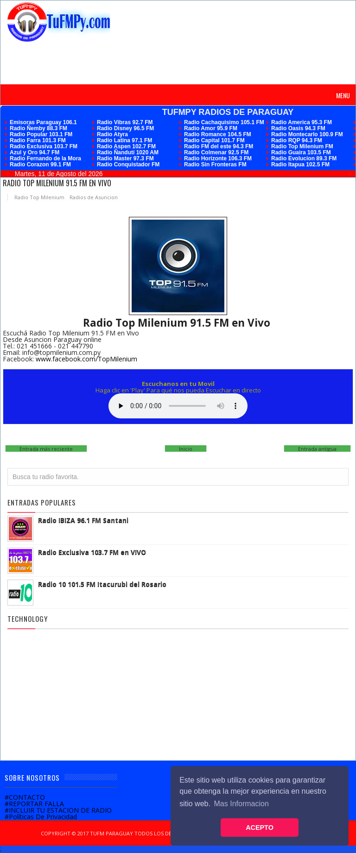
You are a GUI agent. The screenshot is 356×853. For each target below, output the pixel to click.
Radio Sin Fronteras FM (215, 164)
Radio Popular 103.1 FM (41, 134)
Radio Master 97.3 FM (125, 158)
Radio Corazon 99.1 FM (40, 164)
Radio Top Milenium (39, 197)
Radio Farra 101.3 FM (38, 140)
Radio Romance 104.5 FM (217, 134)
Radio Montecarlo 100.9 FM (307, 134)
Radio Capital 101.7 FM (214, 140)
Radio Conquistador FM (128, 164)
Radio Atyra (112, 134)
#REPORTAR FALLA (34, 803)
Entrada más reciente (46, 448)
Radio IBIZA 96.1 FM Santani (83, 520)
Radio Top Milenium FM (302, 146)
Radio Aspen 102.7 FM (126, 146)
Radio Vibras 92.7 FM (125, 122)
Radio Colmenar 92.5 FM (216, 152)
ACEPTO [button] (259, 827)
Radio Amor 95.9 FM (210, 128)
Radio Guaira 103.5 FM (301, 152)
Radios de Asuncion (94, 197)
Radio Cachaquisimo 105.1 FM (224, 122)
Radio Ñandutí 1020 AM (128, 152)
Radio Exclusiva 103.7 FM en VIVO (92, 552)
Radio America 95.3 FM (301, 122)
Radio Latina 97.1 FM (124, 140)
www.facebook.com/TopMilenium (86, 358)
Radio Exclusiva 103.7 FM (43, 146)
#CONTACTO (25, 797)
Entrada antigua (317, 448)
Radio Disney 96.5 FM (125, 128)
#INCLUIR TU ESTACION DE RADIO (58, 810)
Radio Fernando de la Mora (45, 158)
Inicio (185, 448)
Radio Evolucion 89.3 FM (304, 158)
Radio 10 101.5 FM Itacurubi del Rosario (102, 584)
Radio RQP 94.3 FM (296, 140)
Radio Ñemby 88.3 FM (38, 128)
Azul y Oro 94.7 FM (34, 152)
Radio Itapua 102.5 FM (300, 164)
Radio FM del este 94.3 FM (218, 146)
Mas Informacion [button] (241, 804)
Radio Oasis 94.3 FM (298, 128)
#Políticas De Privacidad (41, 816)
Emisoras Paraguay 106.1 (43, 122)
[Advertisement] (179, 62)
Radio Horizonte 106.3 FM (218, 158)
